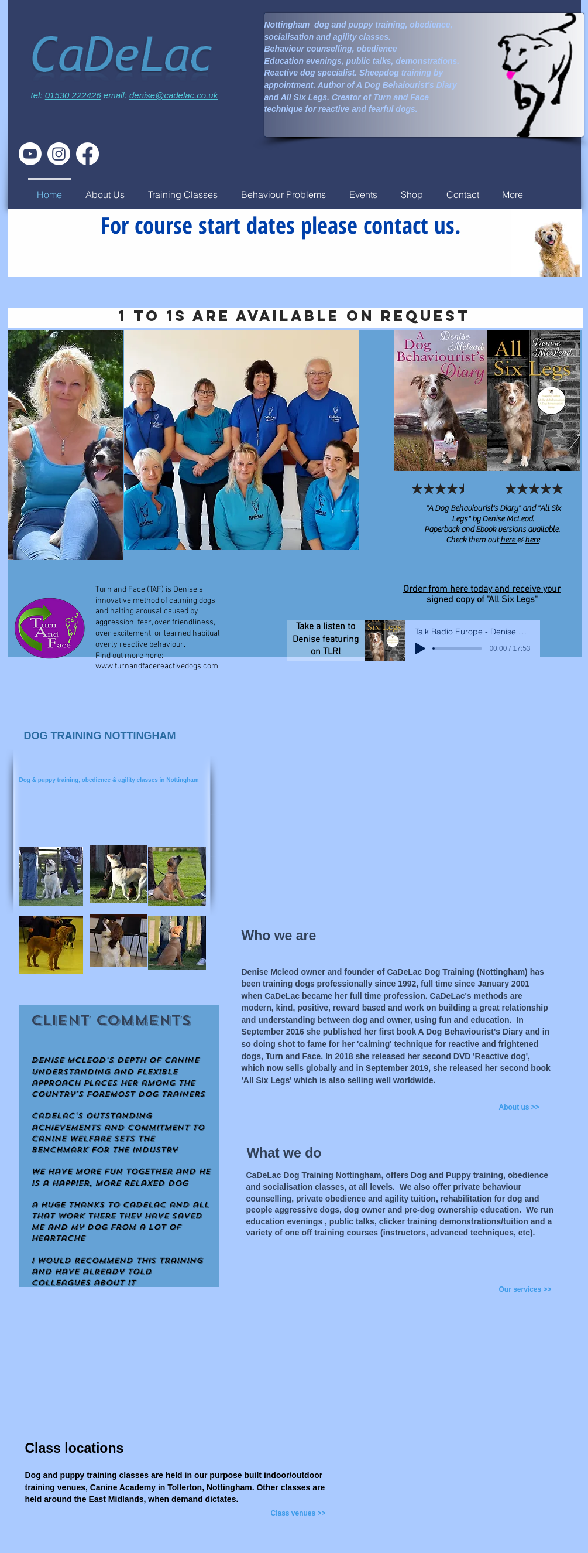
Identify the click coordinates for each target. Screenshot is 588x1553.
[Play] (420, 648)
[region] (65, 455)
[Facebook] (87, 153)
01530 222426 (73, 95)
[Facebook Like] (556, 186)
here (508, 540)
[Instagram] (58, 153)
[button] (105, 190)
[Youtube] (30, 153)
